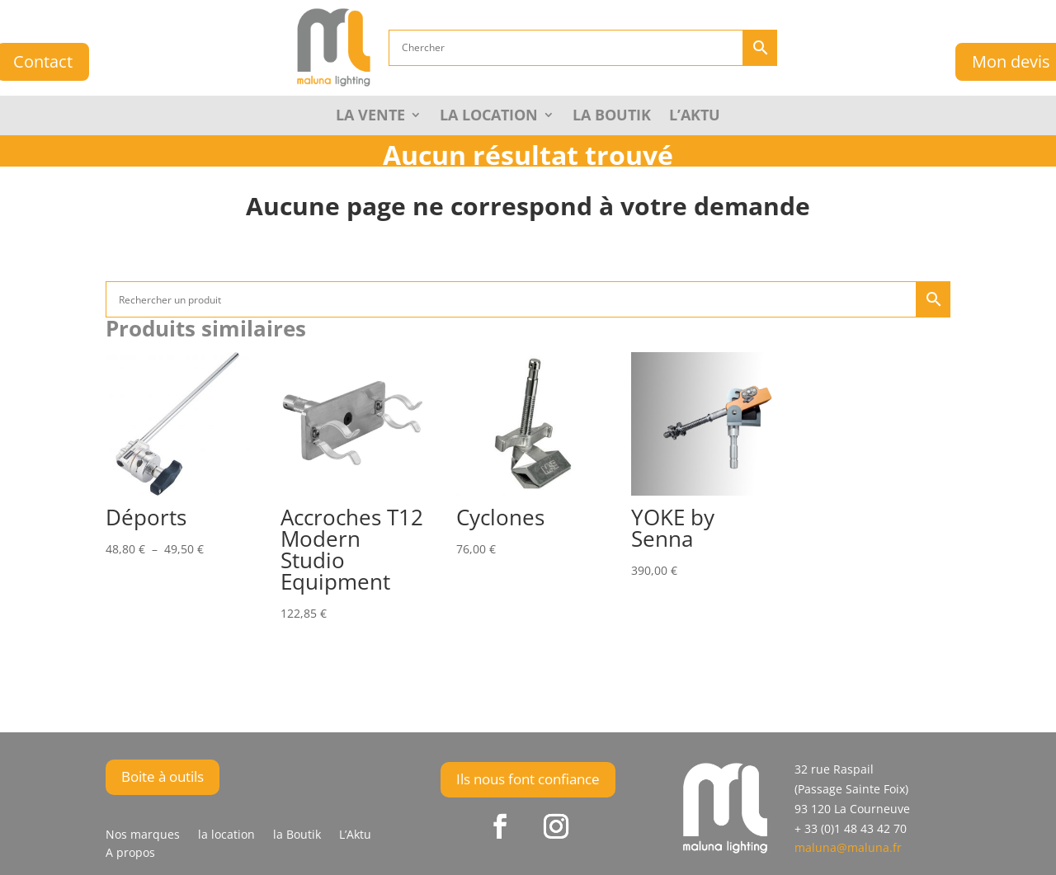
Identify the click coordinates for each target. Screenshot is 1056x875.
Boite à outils (162, 776)
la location (226, 835)
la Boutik (612, 117)
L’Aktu (694, 117)
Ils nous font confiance (528, 778)
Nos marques (143, 835)
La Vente (370, 117)
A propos (130, 853)
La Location (489, 117)
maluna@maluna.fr (848, 847)
